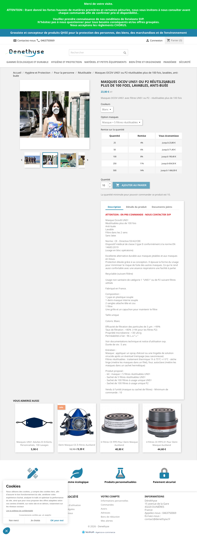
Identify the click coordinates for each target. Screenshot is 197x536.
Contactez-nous (26, 40)
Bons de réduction (110, 516)
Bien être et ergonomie (145, 62)
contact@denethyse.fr (157, 519)
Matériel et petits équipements (105, 62)
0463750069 (47, 40)
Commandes (107, 504)
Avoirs (104, 508)
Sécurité (185, 62)
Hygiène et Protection (66, 62)
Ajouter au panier (131, 185)
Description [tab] (114, 206)
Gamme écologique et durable (27, 62)
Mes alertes (107, 520)
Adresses (105, 512)
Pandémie (169, 62)
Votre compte (110, 496)
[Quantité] (104, 185)
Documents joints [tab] (162, 206)
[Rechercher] (98, 52)
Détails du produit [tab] (136, 206)
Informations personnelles (114, 500)
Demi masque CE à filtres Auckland (76, 444)
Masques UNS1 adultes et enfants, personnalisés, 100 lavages (34, 443)
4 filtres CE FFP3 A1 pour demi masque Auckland (161, 443)
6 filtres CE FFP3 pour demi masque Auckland (119, 443)
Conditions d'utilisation (69, 505)
